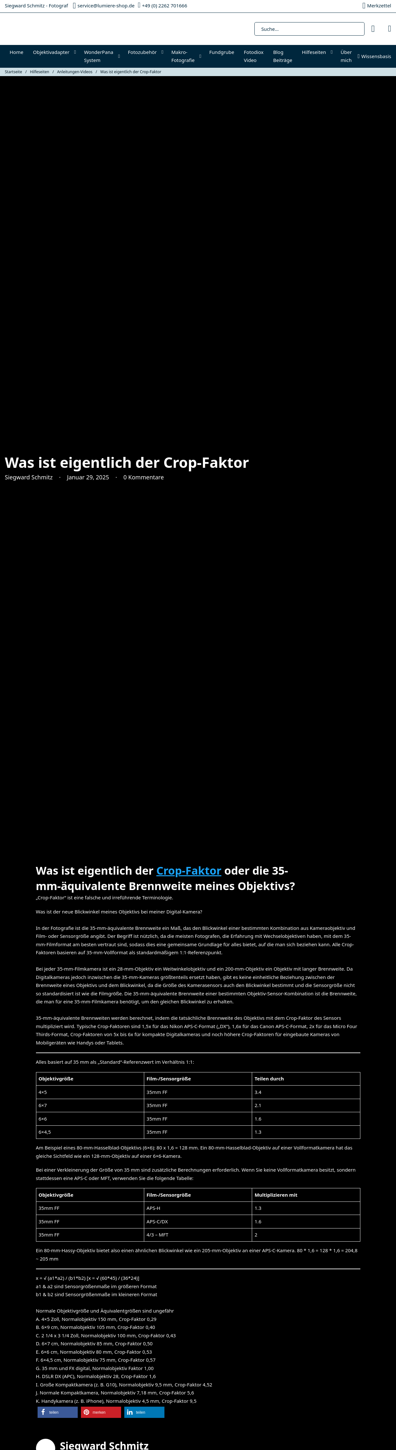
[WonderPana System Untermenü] (120, 56)
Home (16, 52)
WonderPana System (98, 56)
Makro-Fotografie (183, 56)
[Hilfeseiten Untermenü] (333, 52)
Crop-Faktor (188, 870)
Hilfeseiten (314, 52)
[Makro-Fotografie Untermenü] (201, 56)
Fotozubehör (142, 52)
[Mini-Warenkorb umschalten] (389, 28)
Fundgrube (221, 52)
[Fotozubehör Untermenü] (164, 52)
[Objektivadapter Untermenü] (76, 52)
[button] (58, 1412)
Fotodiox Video (253, 56)
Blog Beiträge (282, 56)
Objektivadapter (51, 52)
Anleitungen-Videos (74, 71)
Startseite (13, 71)
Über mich (346, 56)
